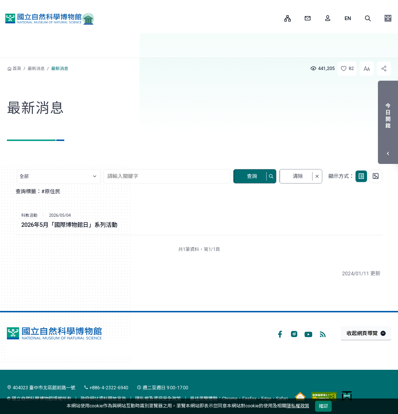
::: (275, 18)
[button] (368, 18)
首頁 (17, 68)
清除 (298, 176)
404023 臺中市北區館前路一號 (41, 387)
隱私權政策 (297, 406)
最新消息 (36, 68)
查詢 (252, 176)
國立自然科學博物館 (47, 18)
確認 (323, 406)
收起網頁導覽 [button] (362, 333)
